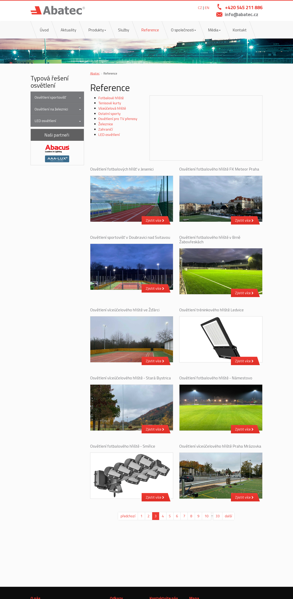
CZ (200, 7)
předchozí (127, 516)
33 (218, 516)
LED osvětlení (109, 134)
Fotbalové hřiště (111, 98)
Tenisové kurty (109, 103)
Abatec (95, 73)
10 (206, 516)
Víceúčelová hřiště (112, 108)
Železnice (105, 124)
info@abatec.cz (241, 14)
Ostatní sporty (109, 113)
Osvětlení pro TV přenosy (117, 118)
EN (207, 7)
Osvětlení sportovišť (50, 97)
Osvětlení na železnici (51, 109)
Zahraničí (105, 129)
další (228, 516)
